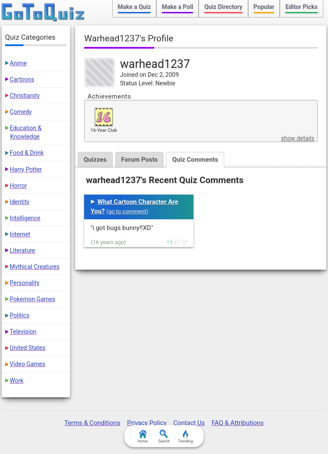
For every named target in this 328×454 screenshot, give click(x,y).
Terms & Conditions (92, 423)
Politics (19, 315)
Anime (18, 63)
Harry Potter (26, 169)
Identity (19, 201)
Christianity (25, 95)
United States (27, 347)
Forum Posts (139, 159)
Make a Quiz (134, 6)
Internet (20, 234)
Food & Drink (27, 152)
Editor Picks (301, 6)
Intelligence (25, 218)
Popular (264, 6)
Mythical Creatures (35, 266)
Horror (18, 185)
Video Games (27, 364)
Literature (22, 250)
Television (23, 331)
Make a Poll (177, 6)
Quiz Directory (223, 6)
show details (297, 138)
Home (143, 436)
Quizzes (95, 159)
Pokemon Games (33, 299)
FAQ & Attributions (237, 423)
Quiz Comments (195, 159)
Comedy (21, 111)
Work (16, 380)
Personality (24, 282)
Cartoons (22, 79)
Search (164, 436)
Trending (185, 436)
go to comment (127, 211)
